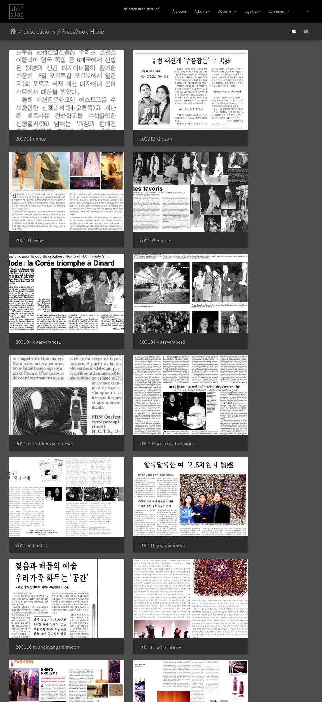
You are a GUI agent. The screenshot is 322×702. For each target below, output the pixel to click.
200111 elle (236, 477)
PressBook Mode (83, 31)
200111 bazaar (31, 477)
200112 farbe (238, 565)
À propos (179, 11)
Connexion (277, 11)
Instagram (154, 689)
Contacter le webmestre (176, 674)
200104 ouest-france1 (142, 213)
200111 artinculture (244, 389)
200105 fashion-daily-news (44, 301)
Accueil (12, 31)
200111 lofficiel (32, 565)
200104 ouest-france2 (247, 213)
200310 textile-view (36, 652)
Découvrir (225, 11)
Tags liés (251, 11)
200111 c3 (130, 477)
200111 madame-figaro (144, 565)
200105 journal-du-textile (146, 301)
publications (39, 31)
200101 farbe (238, 125)
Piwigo (152, 674)
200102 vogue (30, 213)
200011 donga (30, 125)
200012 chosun (135, 125)
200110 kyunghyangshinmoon (151, 389)
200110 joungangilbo (38, 389)
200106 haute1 (240, 301)
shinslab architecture (141, 9)
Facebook (175, 689)
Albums (200, 11)
